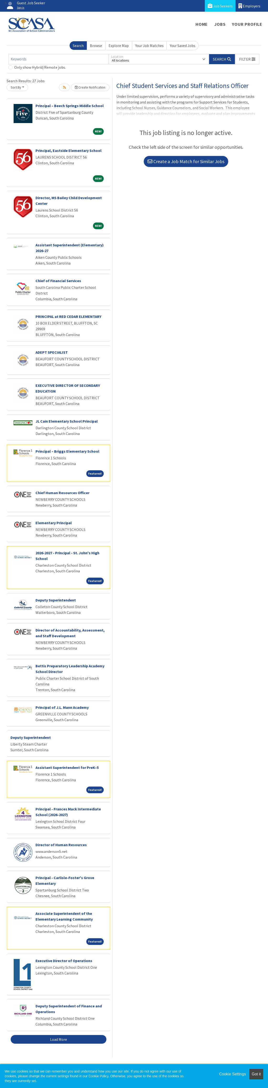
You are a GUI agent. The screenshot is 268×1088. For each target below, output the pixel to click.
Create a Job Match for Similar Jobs (186, 161)
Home (202, 24)
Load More (58, 1039)
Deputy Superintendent (56, 600)
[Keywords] (59, 59)
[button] (247, 59)
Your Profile (247, 24)
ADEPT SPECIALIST (52, 352)
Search (78, 45)
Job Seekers (220, 6)
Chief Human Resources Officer (62, 492)
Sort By (16, 87)
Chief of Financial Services (58, 280)
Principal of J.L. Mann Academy (62, 707)
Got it (256, 1074)
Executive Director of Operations (64, 960)
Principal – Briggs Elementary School (67, 451)
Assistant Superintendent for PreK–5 (67, 767)
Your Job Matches (149, 45)
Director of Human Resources (61, 844)
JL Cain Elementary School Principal (67, 421)
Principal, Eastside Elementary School (69, 150)
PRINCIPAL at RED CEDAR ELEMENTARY (68, 316)
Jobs (219, 24)
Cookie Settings (232, 1074)
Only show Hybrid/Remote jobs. (40, 67)
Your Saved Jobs (182, 45)
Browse (96, 45)
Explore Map (118, 45)
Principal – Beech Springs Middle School (70, 105)
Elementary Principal (54, 522)
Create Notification (90, 87)
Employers (249, 6)
